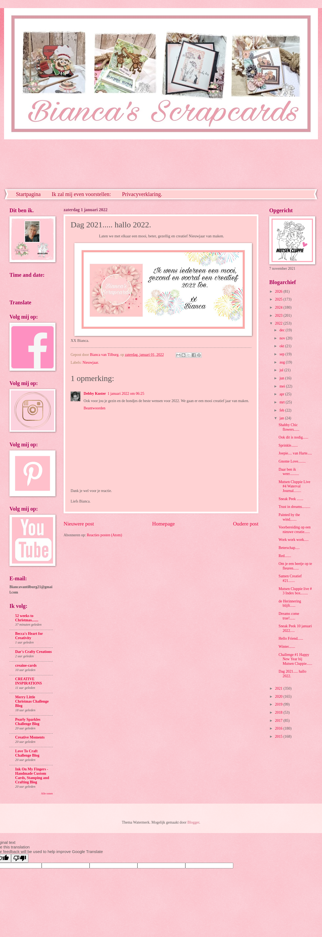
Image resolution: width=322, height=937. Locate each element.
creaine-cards (26, 665)
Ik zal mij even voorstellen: (81, 194)
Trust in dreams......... (294, 507)
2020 (279, 697)
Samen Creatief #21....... (289, 578)
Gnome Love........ (291, 461)
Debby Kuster (95, 394)
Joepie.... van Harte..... (295, 453)
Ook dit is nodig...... (293, 437)
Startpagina (28, 194)
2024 (279, 307)
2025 (279, 299)
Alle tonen (47, 793)
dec (283, 330)
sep (282, 354)
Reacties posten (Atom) (104, 535)
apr (282, 394)
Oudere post (245, 524)
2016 (279, 728)
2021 (279, 688)
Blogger (193, 822)
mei (283, 386)
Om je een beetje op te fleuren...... (295, 566)
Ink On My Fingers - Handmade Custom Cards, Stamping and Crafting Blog (32, 775)
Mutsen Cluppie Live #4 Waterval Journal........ (294, 486)
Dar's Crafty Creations (33, 652)
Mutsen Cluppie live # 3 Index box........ (295, 591)
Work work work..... (293, 540)
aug (283, 362)
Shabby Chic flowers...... (288, 427)
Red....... (284, 556)
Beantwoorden (94, 408)
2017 (279, 721)
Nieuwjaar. (91, 362)
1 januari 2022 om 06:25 (125, 394)
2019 (279, 704)
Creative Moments (30, 737)
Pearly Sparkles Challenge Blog (27, 721)
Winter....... (286, 647)
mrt (283, 402)
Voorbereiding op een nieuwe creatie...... (294, 529)
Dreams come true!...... (288, 616)
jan (282, 418)
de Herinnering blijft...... (289, 603)
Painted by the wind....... (289, 517)
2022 (279, 323)
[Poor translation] (19, 858)
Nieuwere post (79, 524)
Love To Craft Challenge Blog (27, 753)
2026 (279, 291)
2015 (279, 736)
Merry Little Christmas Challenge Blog (32, 701)
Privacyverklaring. (142, 194)
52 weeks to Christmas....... (26, 618)
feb (282, 410)
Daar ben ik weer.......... (288, 471)
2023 (279, 316)
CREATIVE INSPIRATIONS (28, 681)
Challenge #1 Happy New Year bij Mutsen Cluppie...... (295, 659)
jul (282, 370)
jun (282, 378)
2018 (279, 712)
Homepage (163, 524)
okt (282, 346)
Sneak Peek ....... (290, 499)
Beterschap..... (289, 548)
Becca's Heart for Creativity (29, 636)
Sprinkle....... (288, 445)
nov (283, 338)
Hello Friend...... (290, 638)
